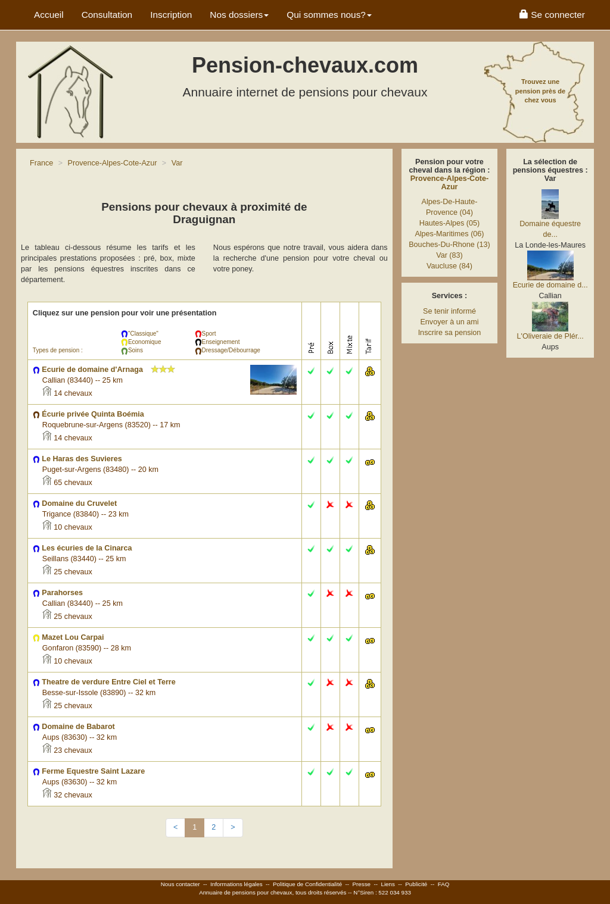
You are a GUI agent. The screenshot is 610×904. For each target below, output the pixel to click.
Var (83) (449, 255)
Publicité (416, 884)
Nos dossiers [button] (239, 15)
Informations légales (236, 884)
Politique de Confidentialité (307, 884)
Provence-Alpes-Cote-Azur (449, 182)
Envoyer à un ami (449, 322)
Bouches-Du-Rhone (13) (449, 244)
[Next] (232, 827)
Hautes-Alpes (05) (449, 223)
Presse (362, 884)
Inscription (171, 15)
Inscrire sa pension (449, 333)
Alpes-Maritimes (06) (449, 234)
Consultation (107, 15)
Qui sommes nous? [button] (329, 15)
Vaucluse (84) (449, 266)
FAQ (444, 884)
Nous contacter (180, 884)
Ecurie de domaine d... (550, 285)
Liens (387, 884)
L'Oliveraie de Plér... (549, 336)
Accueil (49, 15)
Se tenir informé (449, 311)
